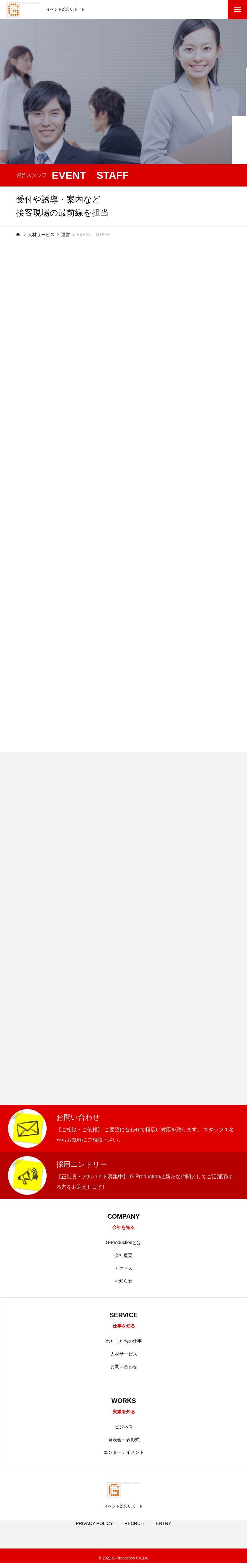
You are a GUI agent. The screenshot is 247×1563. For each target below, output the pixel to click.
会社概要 (123, 1256)
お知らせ (123, 1281)
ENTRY (163, 1532)
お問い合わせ (123, 1368)
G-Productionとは (123, 1243)
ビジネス (124, 1429)
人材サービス (123, 1355)
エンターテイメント (124, 1454)
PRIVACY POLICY (94, 1532)
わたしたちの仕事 (124, 1342)
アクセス (123, 1268)
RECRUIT (134, 1532)
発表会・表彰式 (124, 1441)
